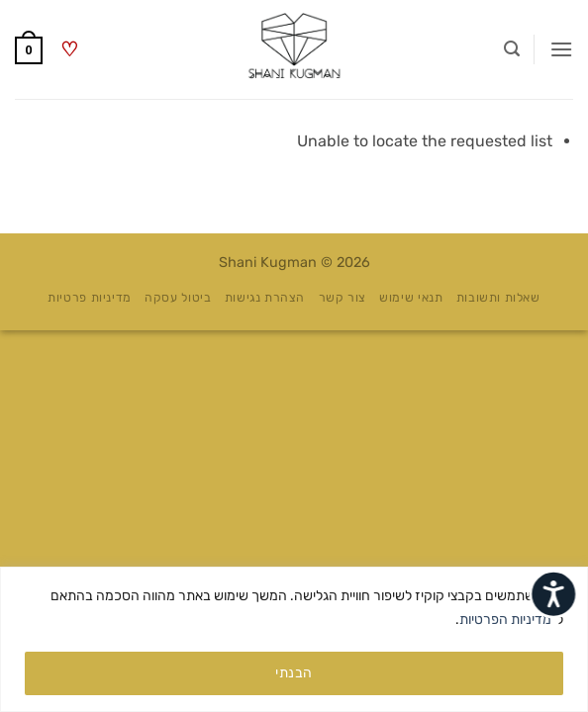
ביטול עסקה (178, 298)
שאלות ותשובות (498, 298)
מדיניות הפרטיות (505, 619)
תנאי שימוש (410, 298)
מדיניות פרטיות (90, 298)
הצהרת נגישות (265, 298)
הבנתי (293, 673)
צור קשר (342, 298)
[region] (294, 639)
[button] (561, 49)
